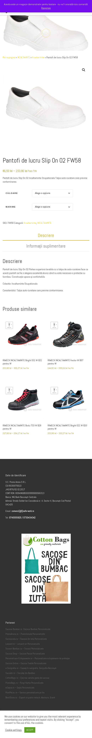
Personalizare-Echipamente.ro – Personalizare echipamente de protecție (37, 658)
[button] (83, 70)
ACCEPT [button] (29, 729)
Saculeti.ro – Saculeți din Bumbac (20, 673)
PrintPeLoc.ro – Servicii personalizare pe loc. (25, 692)
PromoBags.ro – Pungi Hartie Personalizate (24, 683)
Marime (11, 207)
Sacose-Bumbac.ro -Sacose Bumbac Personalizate (27, 629)
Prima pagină (9, 57)
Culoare (12, 193)
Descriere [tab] (46, 235)
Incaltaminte (38, 57)
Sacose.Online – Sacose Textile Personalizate (25, 663)
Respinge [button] (46, 8)
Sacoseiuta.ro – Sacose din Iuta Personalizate (26, 639)
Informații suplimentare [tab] (46, 246)
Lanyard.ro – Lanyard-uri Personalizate (22, 644)
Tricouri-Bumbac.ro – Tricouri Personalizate (24, 648)
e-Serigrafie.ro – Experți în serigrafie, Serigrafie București (30, 668)
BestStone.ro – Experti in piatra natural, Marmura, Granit (30, 697)
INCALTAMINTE (23, 57)
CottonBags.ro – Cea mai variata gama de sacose (27, 678)
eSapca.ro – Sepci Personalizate (19, 687)
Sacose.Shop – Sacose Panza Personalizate (25, 653)
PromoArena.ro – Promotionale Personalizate (25, 634)
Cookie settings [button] (13, 730)
